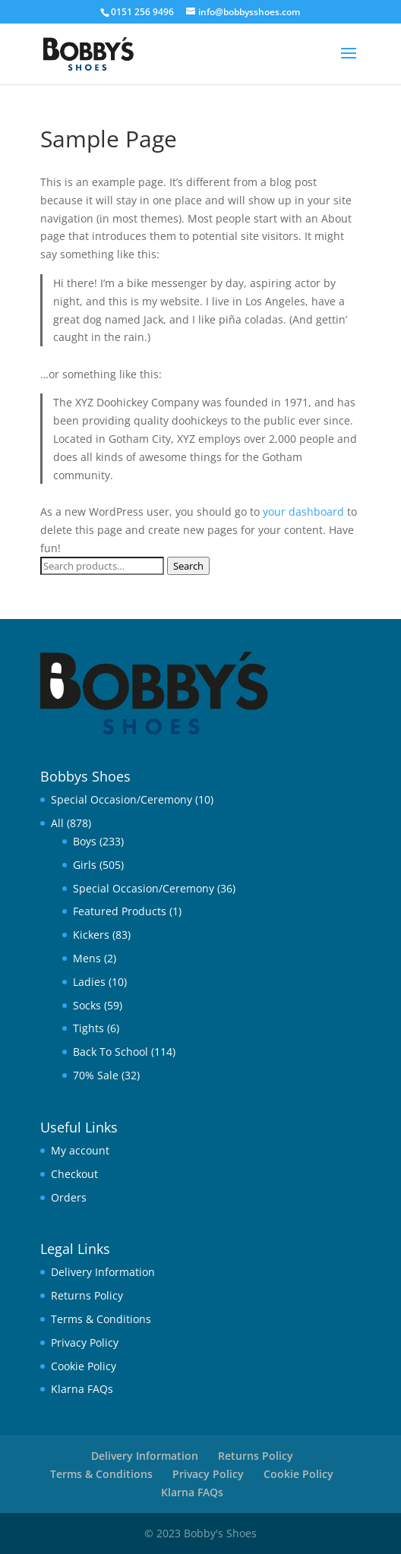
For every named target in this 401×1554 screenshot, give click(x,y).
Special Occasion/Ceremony (121, 799)
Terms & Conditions (101, 1319)
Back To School (110, 1051)
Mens (87, 958)
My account (80, 1150)
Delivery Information (103, 1272)
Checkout (74, 1174)
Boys (84, 841)
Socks (87, 1005)
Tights (88, 1028)
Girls (84, 865)
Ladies (89, 981)
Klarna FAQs (82, 1389)
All (57, 823)
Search (188, 566)
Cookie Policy (83, 1366)
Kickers (91, 934)
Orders (69, 1197)
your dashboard (303, 511)
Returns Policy (87, 1295)
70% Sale (95, 1075)
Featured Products (119, 911)
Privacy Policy (84, 1342)
